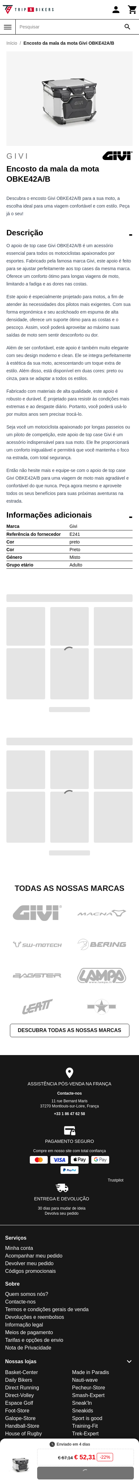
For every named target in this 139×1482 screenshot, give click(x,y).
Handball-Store (22, 1426)
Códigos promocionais (30, 1271)
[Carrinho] (132, 9)
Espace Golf (19, 1403)
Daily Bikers (18, 1380)
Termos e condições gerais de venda (47, 1309)
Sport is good (87, 1418)
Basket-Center (21, 1372)
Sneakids (82, 1410)
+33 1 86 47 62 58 (69, 1114)
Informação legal (24, 1324)
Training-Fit (85, 1426)
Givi (69, 156)
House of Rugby (23, 1433)
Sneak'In (82, 1403)
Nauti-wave (85, 1380)
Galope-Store (20, 1418)
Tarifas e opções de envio (34, 1340)
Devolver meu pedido (29, 1263)
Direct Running (22, 1387)
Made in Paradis (90, 1372)
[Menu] (7, 27)
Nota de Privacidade (28, 1347)
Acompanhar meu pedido (33, 1255)
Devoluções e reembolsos (34, 1317)
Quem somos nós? (26, 1294)
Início (11, 43)
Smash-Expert (88, 1395)
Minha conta (19, 1248)
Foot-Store (17, 1410)
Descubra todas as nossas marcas (69, 1030)
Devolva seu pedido (61, 1213)
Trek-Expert (85, 1433)
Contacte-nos (69, 1093)
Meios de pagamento (29, 1332)
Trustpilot (116, 1180)
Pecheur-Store (88, 1387)
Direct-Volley (19, 1395)
